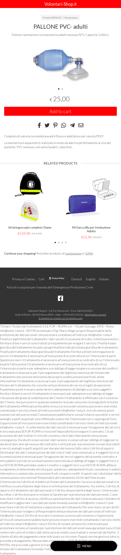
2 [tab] (62, 88)
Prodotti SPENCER (51, 17)
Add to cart (60, 111)
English (90, 278)
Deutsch (76, 278)
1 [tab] (59, 88)
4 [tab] (66, 242)
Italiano (104, 278)
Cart (41, 278)
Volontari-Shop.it (60, 4)
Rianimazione (71, 17)
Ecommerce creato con (61, 317)
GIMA (89, 253)
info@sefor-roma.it (95, 314)
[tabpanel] (60, 64)
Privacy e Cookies (23, 278)
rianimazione (73, 253)
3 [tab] (62, 242)
